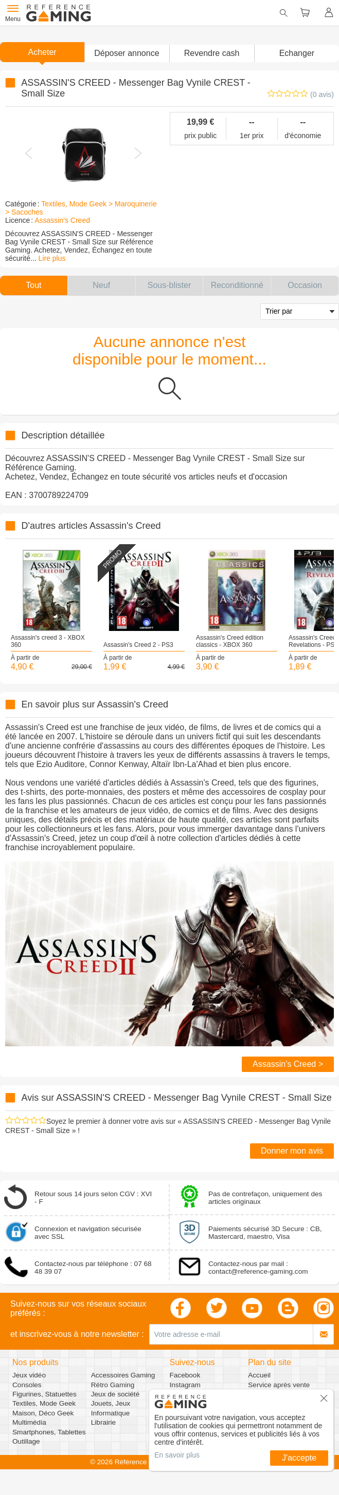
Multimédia (29, 1422)
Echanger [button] (297, 53)
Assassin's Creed (62, 220)
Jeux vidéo (29, 1375)
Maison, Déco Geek (43, 1413)
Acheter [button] (42, 52)
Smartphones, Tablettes (49, 1432)
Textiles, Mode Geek (44, 1403)
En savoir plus (177, 1455)
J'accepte (299, 1457)
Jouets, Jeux (110, 1403)
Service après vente (279, 1385)
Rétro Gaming (113, 1385)
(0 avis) (322, 94)
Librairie (103, 1422)
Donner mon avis (292, 1150)
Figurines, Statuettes (44, 1394)
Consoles (27, 1385)
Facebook (185, 1375)
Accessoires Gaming (123, 1375)
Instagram (185, 1385)
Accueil (259, 1375)
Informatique (110, 1413)
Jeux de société (115, 1394)
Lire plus (52, 258)
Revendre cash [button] (212, 53)
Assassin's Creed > (288, 1064)
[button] (126, 53)
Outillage (26, 1441)
